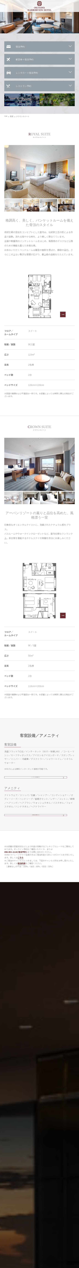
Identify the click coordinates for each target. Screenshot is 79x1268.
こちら (20, 866)
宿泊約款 (21, 872)
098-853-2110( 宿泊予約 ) (15, 860)
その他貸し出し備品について (35, 821)
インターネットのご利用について (35, 779)
